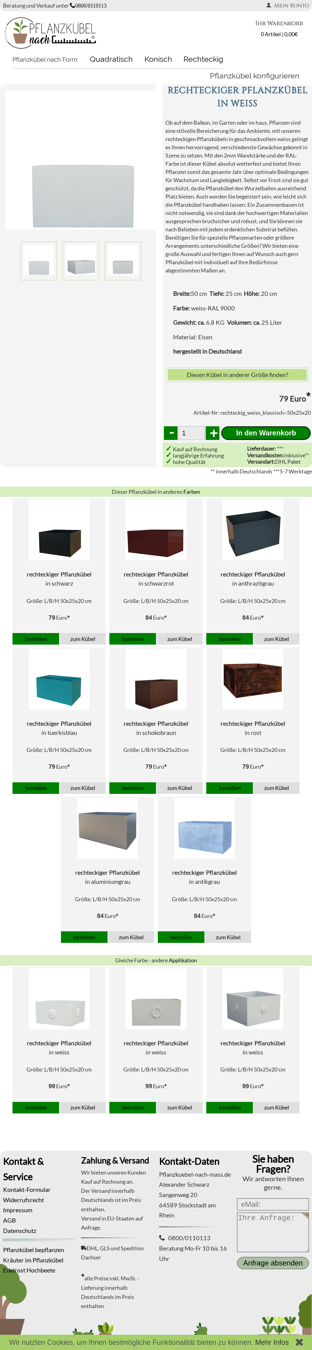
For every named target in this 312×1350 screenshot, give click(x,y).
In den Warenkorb (266, 433)
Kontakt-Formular (27, 1189)
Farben (191, 491)
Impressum (17, 1209)
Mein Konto (287, 5)
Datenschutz (19, 1230)
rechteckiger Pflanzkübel (59, 574)
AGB (9, 1220)
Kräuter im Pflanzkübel (33, 1260)
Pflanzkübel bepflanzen (33, 1249)
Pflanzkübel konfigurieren (255, 75)
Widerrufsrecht (23, 1199)
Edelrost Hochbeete (29, 1270)
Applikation (183, 960)
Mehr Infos (272, 1342)
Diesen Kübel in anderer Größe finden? (237, 374)
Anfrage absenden (273, 1263)
